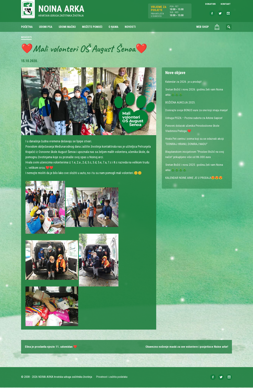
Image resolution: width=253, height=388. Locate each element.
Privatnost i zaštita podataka (112, 377)
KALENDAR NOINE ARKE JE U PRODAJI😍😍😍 (194, 183)
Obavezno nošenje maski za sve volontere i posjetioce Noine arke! (185, 347)
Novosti (26, 37)
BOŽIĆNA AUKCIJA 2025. (180, 103)
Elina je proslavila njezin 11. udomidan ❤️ (52, 347)
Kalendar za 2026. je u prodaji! (184, 82)
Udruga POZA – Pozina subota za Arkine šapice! (195, 123)
